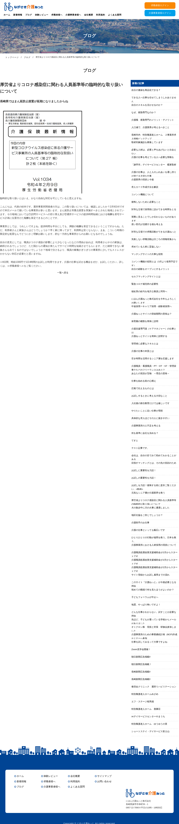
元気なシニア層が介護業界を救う (149, 492)
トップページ (12, 57)
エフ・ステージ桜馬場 (143, 701)
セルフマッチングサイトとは (146, 276)
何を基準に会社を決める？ (145, 433)
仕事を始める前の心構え (144, 381)
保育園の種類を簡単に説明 (145, 321)
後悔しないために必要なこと (146, 202)
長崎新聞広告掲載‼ (141, 671)
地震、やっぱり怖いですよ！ (146, 604)
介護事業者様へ (73, 15)
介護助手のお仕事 (141, 522)
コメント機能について (143, 194)
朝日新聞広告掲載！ (142, 664)
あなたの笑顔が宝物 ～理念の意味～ (151, 373)
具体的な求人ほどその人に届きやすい (151, 418)
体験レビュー (41, 15)
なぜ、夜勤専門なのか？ (144, 112)
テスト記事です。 (141, 448)
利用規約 (100, 15)
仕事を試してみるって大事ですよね (150, 642)
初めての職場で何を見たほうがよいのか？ (154, 589)
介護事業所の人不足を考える (146, 425)
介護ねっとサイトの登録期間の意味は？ (152, 313)
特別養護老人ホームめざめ (145, 694)
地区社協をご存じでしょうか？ (148, 515)
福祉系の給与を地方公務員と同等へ (150, 291)
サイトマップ (104, 776)
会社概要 (88, 15)
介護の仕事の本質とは (143, 351)
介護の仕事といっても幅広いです (149, 530)
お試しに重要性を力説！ (144, 470)
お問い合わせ (104, 781)
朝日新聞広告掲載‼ (141, 656)
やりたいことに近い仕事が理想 (148, 410)
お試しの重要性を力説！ (144, 478)
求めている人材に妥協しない (146, 246)
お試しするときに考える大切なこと (150, 395)
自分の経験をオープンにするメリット (151, 269)
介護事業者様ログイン (160, 13)
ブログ (28, 15)
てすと (135, 440)
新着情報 (17, 15)
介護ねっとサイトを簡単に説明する (150, 336)
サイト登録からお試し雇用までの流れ (151, 574)
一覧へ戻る (63, 272)
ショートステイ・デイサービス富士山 (151, 731)
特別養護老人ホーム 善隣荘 (146, 709)
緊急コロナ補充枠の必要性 (145, 284)
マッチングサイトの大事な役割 (148, 254)
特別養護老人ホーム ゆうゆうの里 (150, 724)
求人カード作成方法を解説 (145, 187)
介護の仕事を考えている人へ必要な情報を (154, 157)
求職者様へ (57, 15)
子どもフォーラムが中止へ (145, 597)
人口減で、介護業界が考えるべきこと (151, 127)
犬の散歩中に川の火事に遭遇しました (151, 507)
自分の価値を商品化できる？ (146, 90)
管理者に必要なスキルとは (145, 343)
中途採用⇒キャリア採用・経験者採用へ (152, 306)
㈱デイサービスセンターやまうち (149, 716)
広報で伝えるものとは (143, 388)
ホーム (7, 15)
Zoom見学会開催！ (141, 649)
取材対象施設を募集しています (148, 142)
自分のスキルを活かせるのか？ (148, 105)
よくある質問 (114, 15)
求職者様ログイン (159, 5)
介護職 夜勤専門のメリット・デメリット (154, 120)
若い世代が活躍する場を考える (148, 224)
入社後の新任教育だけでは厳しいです (151, 403)
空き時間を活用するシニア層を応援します (154, 358)
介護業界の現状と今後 (143, 179)
